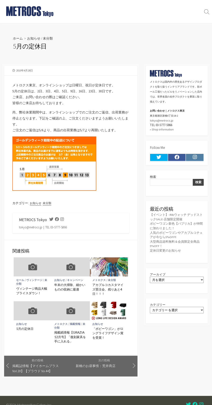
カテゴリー (157, 303)
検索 (153, 176)
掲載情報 (75, 324)
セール (20, 280)
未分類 (48, 38)
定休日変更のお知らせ (165, 249)
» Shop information (162, 129)
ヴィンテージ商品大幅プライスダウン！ (31, 291)
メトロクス (99, 280)
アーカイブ (157, 273)
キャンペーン (75, 280)
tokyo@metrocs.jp (162, 120)
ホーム (18, 38)
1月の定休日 (25, 328)
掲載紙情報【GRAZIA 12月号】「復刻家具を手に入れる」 (70, 336)
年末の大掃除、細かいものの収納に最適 (69, 287)
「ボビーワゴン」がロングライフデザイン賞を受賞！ (107, 333)
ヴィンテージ (34, 280)
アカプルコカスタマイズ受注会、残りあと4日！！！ (107, 289)
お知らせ (33, 38)
